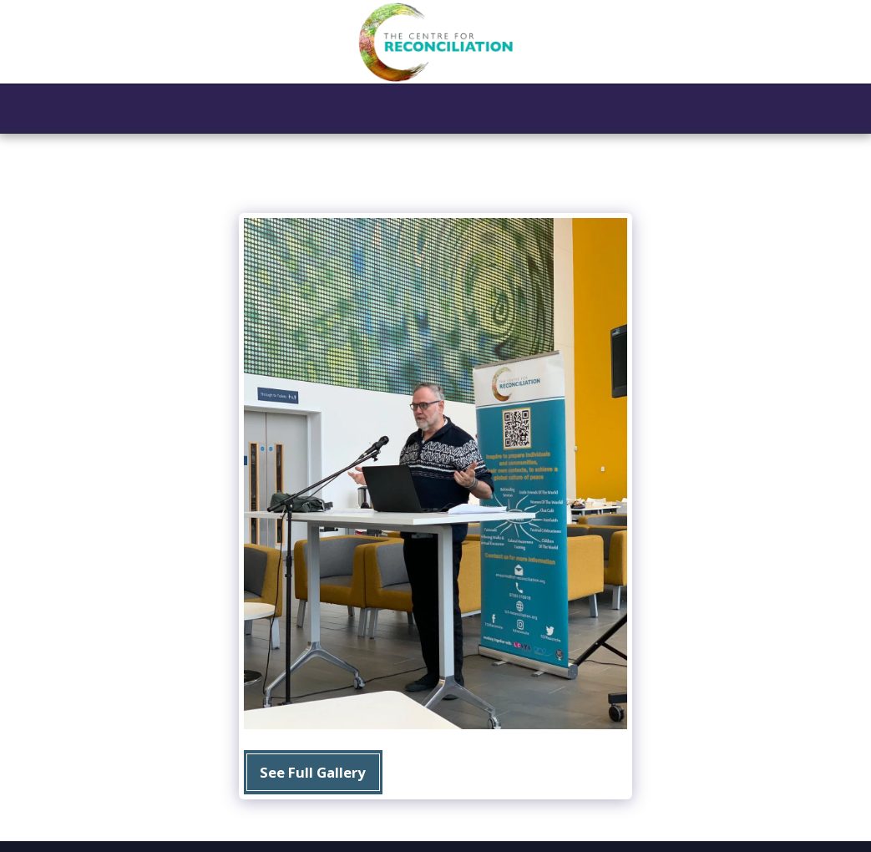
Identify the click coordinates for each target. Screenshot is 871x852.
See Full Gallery (313, 772)
